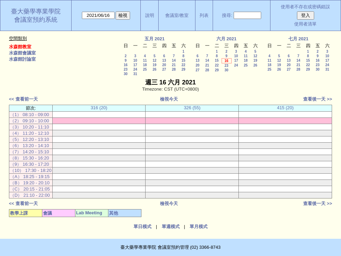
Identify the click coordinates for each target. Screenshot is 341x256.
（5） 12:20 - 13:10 (29, 139)
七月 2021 (298, 38)
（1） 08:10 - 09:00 (29, 114)
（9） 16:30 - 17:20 (29, 164)
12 (154, 60)
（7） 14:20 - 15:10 (29, 151)
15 (183, 60)
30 (125, 74)
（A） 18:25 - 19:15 (30, 176)
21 (173, 65)
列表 (204, 15)
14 (173, 60)
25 (145, 69)
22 (183, 65)
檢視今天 (169, 99)
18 (145, 65)
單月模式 (198, 226)
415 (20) (285, 107)
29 (183, 69)
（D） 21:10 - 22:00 (30, 195)
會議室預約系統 (35, 19)
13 (164, 60)
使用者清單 (305, 24)
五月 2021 (155, 38)
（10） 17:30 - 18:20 (31, 170)
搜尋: (227, 15)
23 (125, 69)
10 (135, 60)
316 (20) (98, 107)
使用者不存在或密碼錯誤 (305, 6)
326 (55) (192, 107)
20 (164, 65)
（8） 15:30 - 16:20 (29, 158)
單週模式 (171, 226)
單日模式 (142, 226)
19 (154, 65)
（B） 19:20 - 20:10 (30, 182)
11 (145, 60)
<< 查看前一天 (23, 99)
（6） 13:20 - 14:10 (29, 145)
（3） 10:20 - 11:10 (29, 127)
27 (164, 69)
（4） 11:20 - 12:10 (29, 133)
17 (135, 65)
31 (135, 74)
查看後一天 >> (317, 99)
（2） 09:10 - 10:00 (29, 120)
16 (125, 65)
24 (135, 69)
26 (154, 69)
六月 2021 (226, 38)
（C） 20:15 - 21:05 (30, 189)
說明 (149, 15)
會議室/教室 (177, 15)
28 (173, 69)
